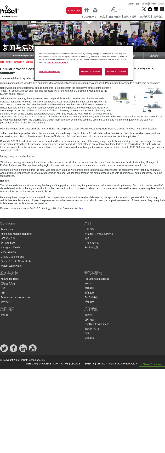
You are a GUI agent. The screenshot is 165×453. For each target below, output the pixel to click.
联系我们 (89, 315)
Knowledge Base (10, 278)
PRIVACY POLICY (106, 363)
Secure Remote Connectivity (16, 261)
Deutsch (152, 4)
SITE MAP (31, 363)
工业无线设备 (92, 243)
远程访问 (89, 229)
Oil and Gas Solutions (12, 256)
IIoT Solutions (8, 243)
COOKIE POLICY (127, 363)
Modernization (8, 252)
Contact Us (74, 10)
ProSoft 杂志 (91, 297)
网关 (87, 238)
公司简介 (89, 319)
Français (144, 4)
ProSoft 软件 (91, 247)
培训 (3, 292)
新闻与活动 (130, 16)
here (81, 208)
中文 (137, 4)
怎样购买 (145, 16)
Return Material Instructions (15, 297)
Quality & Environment (97, 324)
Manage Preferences (152, 364)
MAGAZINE (45, 363)
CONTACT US (61, 363)
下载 (3, 288)
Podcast (89, 283)
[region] (83, 63)
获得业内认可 (92, 328)
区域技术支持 (8, 283)
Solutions (89, 16)
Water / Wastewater (11, 265)
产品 (102, 16)
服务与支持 (115, 16)
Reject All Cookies (90, 72)
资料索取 (5, 301)
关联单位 (89, 337)
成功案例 (18, 62)
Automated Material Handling (16, 233)
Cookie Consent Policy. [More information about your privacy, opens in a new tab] (57, 62)
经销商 (4, 315)
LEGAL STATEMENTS (82, 363)
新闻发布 (89, 292)
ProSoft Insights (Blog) (24, 55)
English (131, 4)
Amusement (7, 229)
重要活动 (154, 55)
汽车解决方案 (8, 238)
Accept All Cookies (116, 72)
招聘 (87, 333)
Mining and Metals (10, 247)
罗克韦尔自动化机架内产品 (99, 233)
